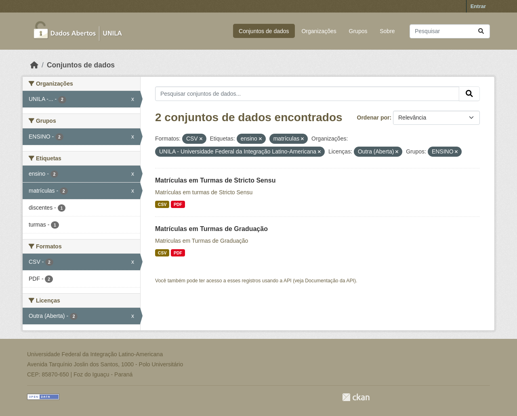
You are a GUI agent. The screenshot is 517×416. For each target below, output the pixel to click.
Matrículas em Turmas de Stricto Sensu (215, 180)
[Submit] (481, 31)
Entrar (478, 6)
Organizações (318, 31)
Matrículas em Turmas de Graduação (211, 228)
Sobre (387, 31)
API (288, 281)
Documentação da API (329, 281)
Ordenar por (373, 117)
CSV (162, 204)
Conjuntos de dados (264, 31)
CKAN (356, 397)
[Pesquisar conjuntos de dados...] (450, 31)
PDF (178, 204)
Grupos (358, 31)
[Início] (34, 65)
